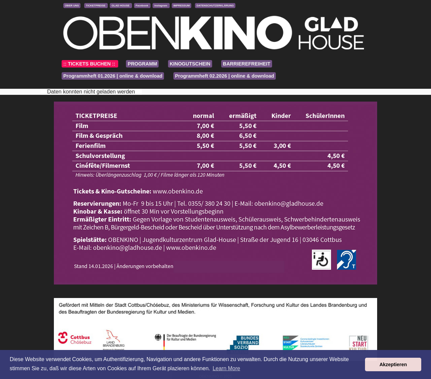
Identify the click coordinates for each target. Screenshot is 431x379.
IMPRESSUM (181, 5)
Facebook (142, 5)
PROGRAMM (142, 63)
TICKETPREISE (96, 5)
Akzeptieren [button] (393, 364)
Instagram (161, 5)
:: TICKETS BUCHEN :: (90, 63)
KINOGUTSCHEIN (190, 63)
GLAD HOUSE (120, 5)
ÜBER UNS (72, 5)
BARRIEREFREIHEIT (246, 63)
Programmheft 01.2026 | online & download (112, 76)
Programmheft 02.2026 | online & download (224, 76)
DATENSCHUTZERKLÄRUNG (215, 5)
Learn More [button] (226, 368)
